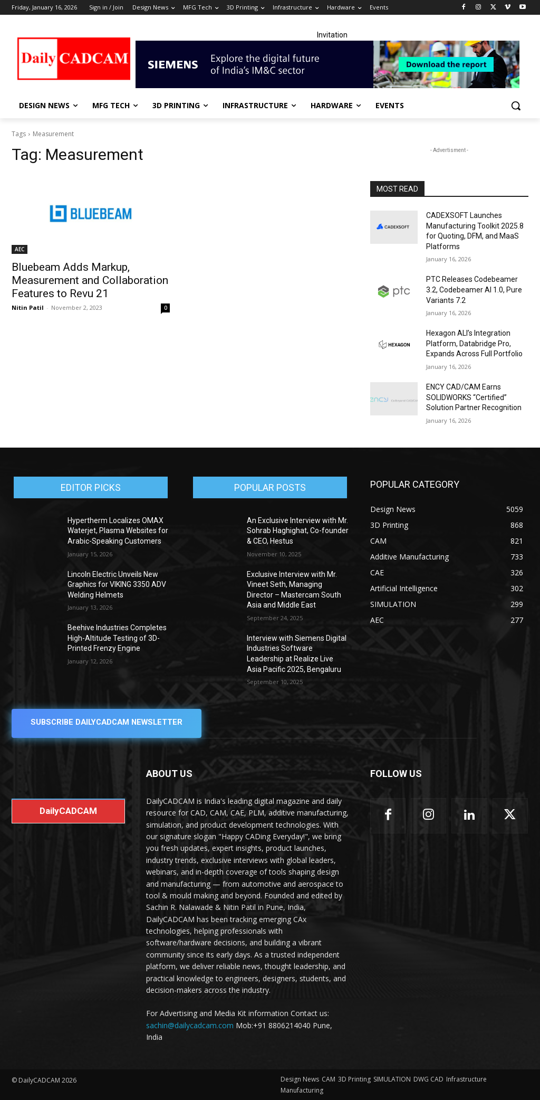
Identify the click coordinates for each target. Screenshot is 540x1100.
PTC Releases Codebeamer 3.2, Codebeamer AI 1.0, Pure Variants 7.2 (474, 289)
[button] (515, 105)
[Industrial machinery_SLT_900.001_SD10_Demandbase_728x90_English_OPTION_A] (332, 64)
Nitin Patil (28, 307)
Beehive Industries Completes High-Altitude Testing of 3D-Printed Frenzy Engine (117, 637)
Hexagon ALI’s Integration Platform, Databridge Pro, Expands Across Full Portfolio (474, 343)
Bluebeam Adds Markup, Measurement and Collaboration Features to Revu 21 (90, 280)
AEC (19, 249)
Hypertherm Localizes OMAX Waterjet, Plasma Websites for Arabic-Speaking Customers (118, 530)
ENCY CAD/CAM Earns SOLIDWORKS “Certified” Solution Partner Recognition (474, 397)
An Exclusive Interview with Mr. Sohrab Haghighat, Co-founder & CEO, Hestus (298, 530)
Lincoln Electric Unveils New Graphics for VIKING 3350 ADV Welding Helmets (117, 584)
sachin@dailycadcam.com (190, 1025)
